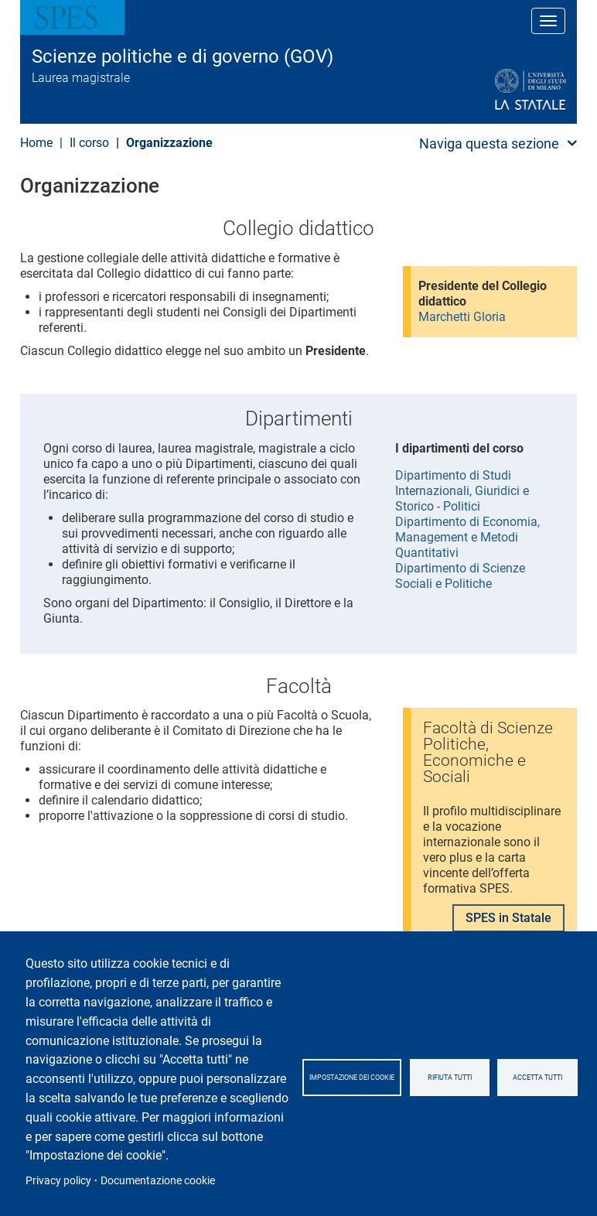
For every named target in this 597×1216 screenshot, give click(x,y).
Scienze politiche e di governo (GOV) (182, 56)
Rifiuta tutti (450, 1077)
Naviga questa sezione (489, 143)
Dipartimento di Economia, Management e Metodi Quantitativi (467, 537)
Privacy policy (58, 1180)
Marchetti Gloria (462, 316)
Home (36, 142)
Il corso (89, 142)
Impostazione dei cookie (351, 1077)
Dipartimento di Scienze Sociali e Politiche (460, 576)
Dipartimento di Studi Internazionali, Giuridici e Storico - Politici (462, 491)
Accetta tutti (537, 1077)
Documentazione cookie (158, 1180)
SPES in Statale (508, 917)
